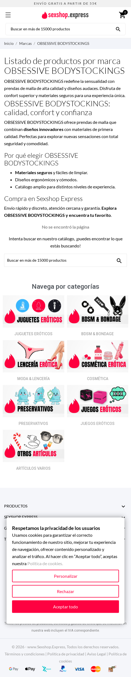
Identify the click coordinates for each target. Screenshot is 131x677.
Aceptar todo (65, 606)
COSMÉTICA (97, 379)
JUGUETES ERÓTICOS (33, 334)
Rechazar (65, 591)
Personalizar (65, 576)
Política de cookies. (45, 563)
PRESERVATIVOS (33, 423)
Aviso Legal (96, 654)
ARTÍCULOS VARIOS (33, 468)
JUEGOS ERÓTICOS (97, 423)
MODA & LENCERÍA (33, 379)
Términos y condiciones (25, 654)
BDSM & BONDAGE (97, 334)
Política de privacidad (65, 654)
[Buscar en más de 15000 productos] (118, 29)
